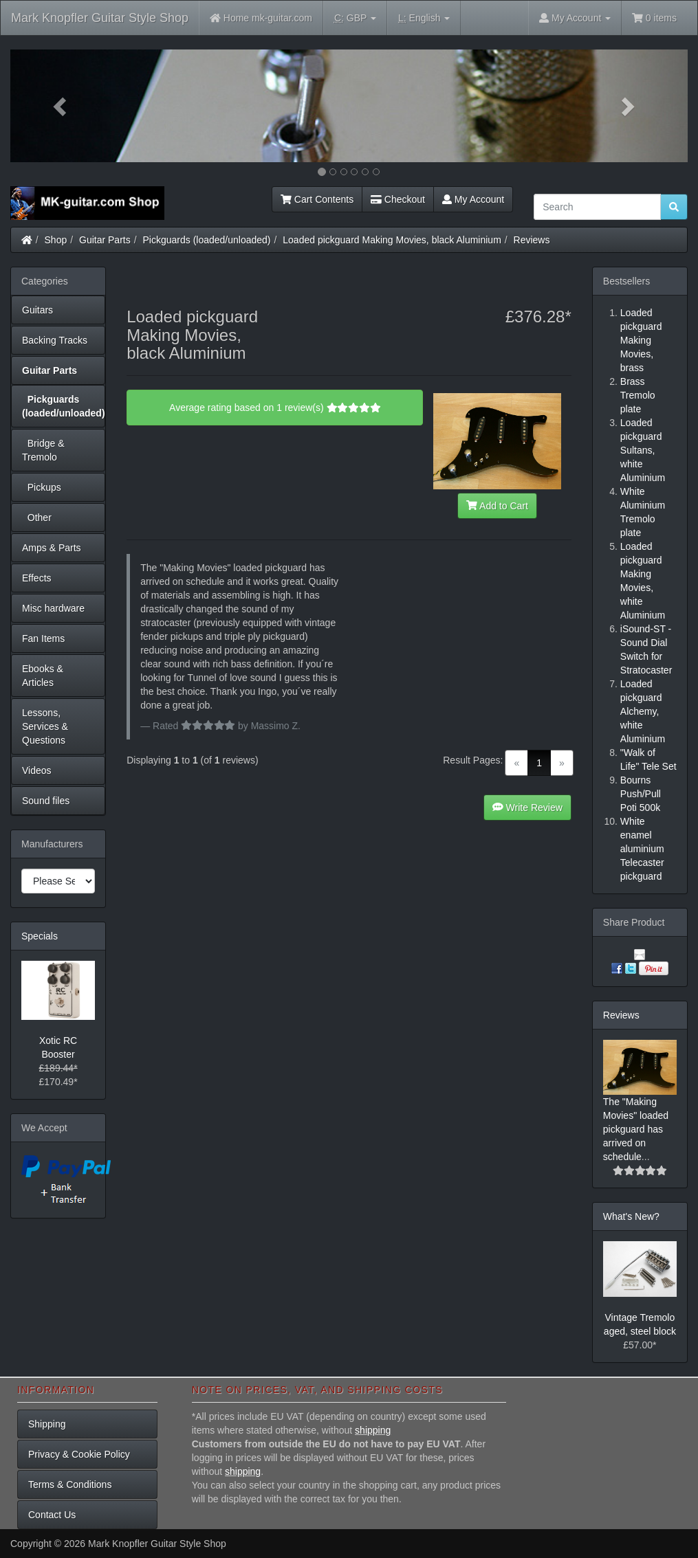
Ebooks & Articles (42, 675)
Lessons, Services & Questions (45, 726)
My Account (473, 199)
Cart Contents (317, 199)
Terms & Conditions (69, 1484)
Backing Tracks (54, 340)
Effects (37, 577)
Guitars (37, 309)
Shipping (47, 1423)
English (424, 18)
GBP (355, 18)
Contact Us (52, 1514)
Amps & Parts (51, 547)
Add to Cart (497, 505)
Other (37, 517)
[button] (61, 105)
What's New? (631, 1216)
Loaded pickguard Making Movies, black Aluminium (392, 239)
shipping (373, 1430)
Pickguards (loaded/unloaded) (207, 239)
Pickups (41, 487)
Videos (37, 770)
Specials (39, 936)
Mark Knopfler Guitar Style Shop (99, 18)
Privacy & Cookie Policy (79, 1454)
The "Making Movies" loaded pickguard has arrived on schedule (635, 1129)
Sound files (45, 800)
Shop (56, 239)
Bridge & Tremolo (43, 450)
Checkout (398, 199)
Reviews (532, 239)
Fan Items (43, 638)
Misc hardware (53, 608)
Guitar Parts (105, 239)
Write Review (527, 807)
